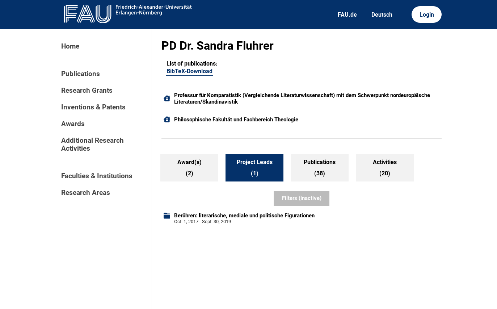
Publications (80, 74)
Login (427, 14)
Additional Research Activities (92, 145)
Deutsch (381, 14)
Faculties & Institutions (96, 176)
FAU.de (347, 14)
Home (70, 46)
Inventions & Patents (93, 107)
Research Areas (85, 193)
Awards (73, 124)
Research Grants (87, 91)
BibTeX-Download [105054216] (189, 71)
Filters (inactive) (301, 198)
